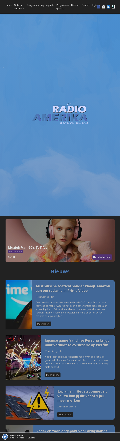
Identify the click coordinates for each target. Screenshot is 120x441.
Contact (86, 5)
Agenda (50, 5)
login (94, 5)
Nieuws (75, 5)
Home (9, 5)
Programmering (35, 5)
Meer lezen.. (43, 334)
